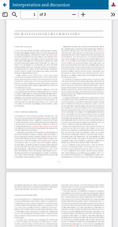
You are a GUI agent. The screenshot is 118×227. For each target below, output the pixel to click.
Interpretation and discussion (41, 5)
